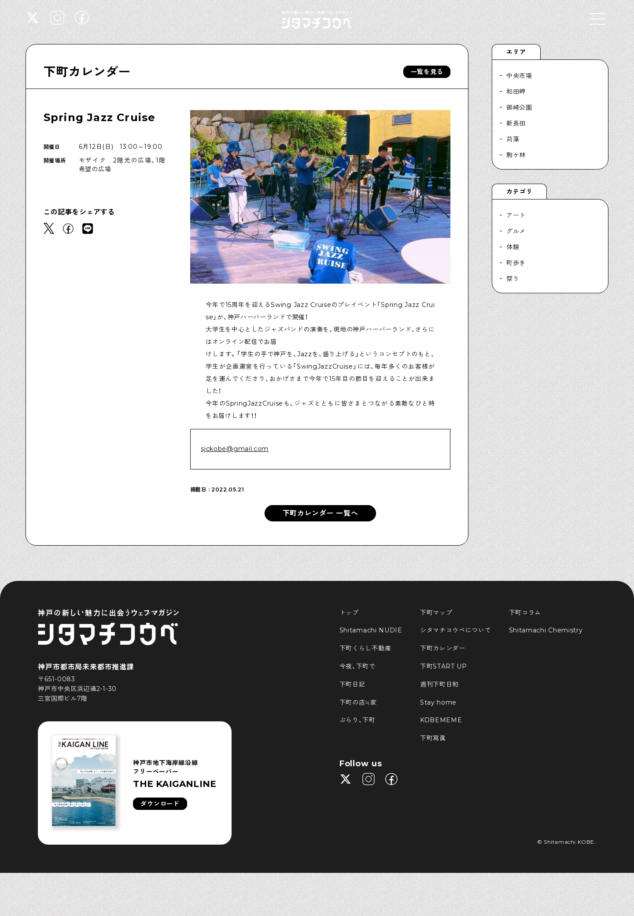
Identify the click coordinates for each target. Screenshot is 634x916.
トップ (349, 613)
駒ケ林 (516, 155)
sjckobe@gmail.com (235, 449)
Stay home (438, 702)
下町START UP (443, 666)
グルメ (516, 231)
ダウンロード (159, 804)
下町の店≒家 (358, 702)
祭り (512, 279)
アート (516, 215)
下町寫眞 (433, 738)
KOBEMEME (441, 720)
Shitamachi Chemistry (546, 630)
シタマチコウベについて (455, 630)
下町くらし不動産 (365, 648)
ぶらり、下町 (357, 720)
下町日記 (352, 684)
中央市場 (519, 76)
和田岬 (516, 92)
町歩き (516, 263)
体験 (512, 247)
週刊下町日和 (439, 684)
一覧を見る (427, 72)
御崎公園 (519, 107)
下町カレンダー (87, 71)
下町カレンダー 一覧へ (320, 513)
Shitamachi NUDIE (370, 630)
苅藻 (512, 139)
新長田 (516, 123)
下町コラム (525, 613)
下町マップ (436, 613)
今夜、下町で (357, 666)
